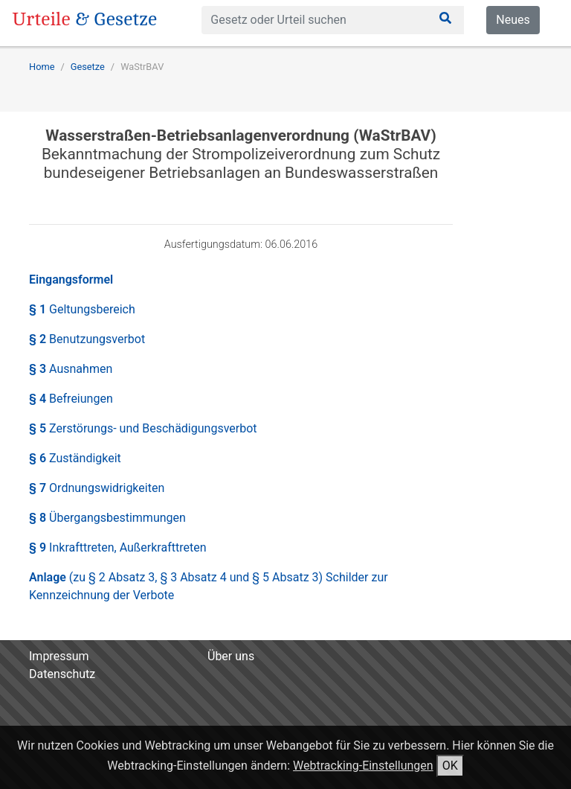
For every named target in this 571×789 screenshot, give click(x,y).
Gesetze (88, 66)
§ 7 (96, 488)
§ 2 (87, 339)
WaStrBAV (142, 66)
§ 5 (143, 428)
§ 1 (82, 309)
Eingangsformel (71, 279)
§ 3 (70, 369)
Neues (512, 20)
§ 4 (71, 399)
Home (41, 66)
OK (450, 765)
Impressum (59, 656)
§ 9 (118, 547)
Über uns (230, 656)
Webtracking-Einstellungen (363, 765)
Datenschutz (62, 674)
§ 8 (107, 518)
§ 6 (75, 458)
